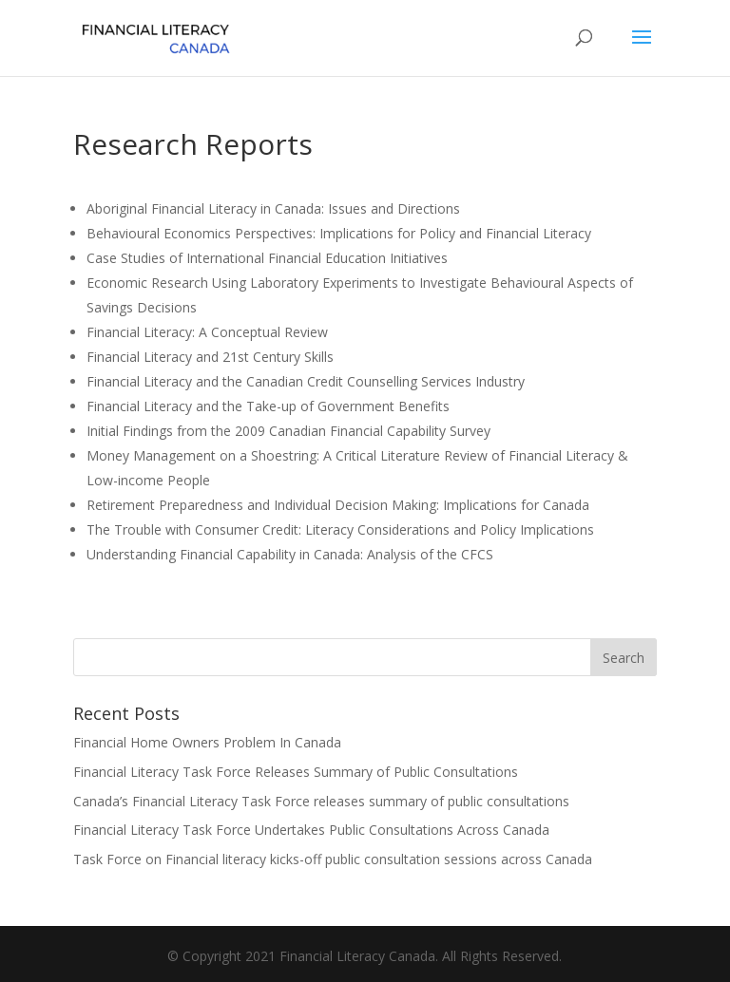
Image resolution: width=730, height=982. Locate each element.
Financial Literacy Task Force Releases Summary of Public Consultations (295, 772)
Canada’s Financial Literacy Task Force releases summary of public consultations (321, 801)
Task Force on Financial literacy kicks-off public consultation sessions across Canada (332, 859)
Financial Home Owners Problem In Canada (207, 742)
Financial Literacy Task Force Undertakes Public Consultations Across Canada (311, 830)
